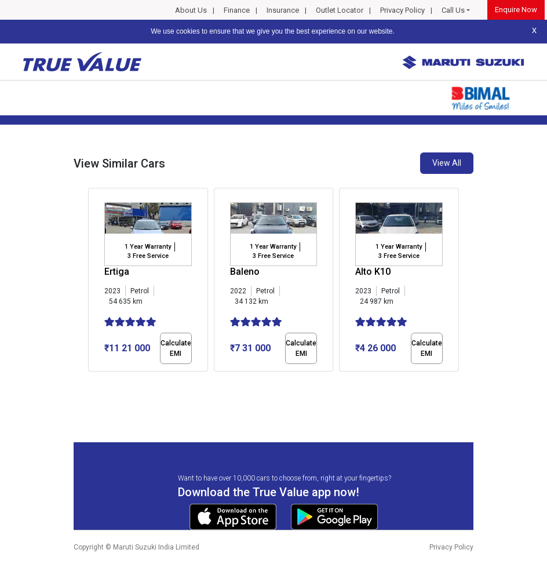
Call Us (453, 10)
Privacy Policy (402, 10)
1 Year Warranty (148, 246)
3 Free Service (148, 256)
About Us (191, 10)
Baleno (245, 271)
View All (446, 163)
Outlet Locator (339, 10)
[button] (91, 381)
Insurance (283, 10)
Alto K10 (373, 271)
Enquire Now (516, 9)
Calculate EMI (176, 348)
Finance (237, 10)
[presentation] (94, 281)
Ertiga (116, 271)
